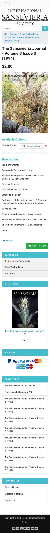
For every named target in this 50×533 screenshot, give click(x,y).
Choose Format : (10, 145)
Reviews (7, 241)
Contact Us (10, 500)
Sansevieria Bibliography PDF (18, 392)
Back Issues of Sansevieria (17, 261)
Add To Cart (37, 246)
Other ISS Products (29, 34)
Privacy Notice (11, 487)
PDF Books (10, 273)
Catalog (13, 34)
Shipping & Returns (14, 494)
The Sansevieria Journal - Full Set (20, 385)
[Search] (22, 28)
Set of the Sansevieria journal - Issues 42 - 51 (25, 333)
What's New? (12, 284)
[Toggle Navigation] (6, 3)
